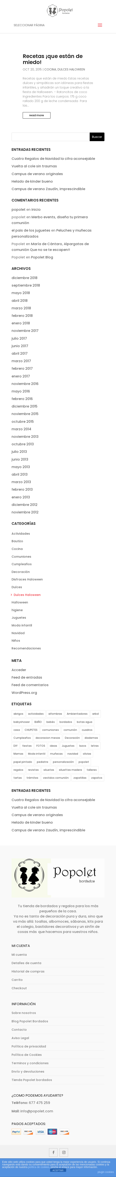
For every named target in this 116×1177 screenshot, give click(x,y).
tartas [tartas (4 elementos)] (17, 778)
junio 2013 (20, 459)
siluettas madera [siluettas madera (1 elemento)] (70, 770)
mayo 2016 (21, 391)
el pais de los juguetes (31, 230)
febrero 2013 (22, 489)
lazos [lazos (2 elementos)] (82, 746)
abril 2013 (20, 474)
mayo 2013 (21, 466)
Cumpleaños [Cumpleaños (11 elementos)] (22, 738)
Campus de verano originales (37, 173)
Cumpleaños (22, 564)
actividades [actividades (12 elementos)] (36, 714)
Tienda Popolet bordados (32, 1080)
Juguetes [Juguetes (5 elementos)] (68, 746)
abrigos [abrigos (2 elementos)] (18, 714)
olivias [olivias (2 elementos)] (87, 754)
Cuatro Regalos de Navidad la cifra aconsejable (53, 158)
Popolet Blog (42, 257)
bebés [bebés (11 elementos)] (50, 722)
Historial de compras (28, 971)
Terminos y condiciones (30, 1063)
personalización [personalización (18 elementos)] (63, 762)
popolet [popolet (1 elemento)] (84, 762)
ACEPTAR (57, 1170)
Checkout (19, 988)
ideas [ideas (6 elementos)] (53, 746)
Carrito (17, 980)
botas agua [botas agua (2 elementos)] (84, 722)
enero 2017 (21, 376)
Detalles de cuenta (26, 963)
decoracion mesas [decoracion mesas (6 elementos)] (48, 738)
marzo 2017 (21, 361)
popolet (18, 209)
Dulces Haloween (71, 69)
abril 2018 (20, 300)
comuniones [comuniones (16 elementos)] (50, 730)
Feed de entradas (27, 677)
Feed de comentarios (30, 684)
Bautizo (17, 541)
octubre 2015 (23, 421)
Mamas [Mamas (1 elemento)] (18, 754)
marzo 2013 (21, 481)
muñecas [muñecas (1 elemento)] (56, 754)
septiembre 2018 (26, 285)
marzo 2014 (21, 429)
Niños (16, 640)
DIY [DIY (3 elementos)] (15, 746)
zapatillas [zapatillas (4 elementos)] (79, 778)
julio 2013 (19, 451)
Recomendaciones (26, 648)
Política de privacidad (29, 1046)
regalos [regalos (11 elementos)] (18, 770)
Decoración (21, 572)
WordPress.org (24, 692)
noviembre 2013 (25, 436)
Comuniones (21, 556)
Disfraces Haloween (27, 579)
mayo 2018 (21, 292)
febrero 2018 (22, 315)
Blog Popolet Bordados (30, 1021)
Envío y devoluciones (28, 1071)
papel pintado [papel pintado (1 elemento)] (22, 762)
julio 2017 (19, 338)
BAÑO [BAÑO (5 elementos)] (38, 722)
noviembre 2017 (25, 330)
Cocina (50, 69)
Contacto (19, 1029)
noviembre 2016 (25, 383)
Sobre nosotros (24, 1013)
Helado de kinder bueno (32, 181)
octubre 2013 (23, 444)
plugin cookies (106, 1172)
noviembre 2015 (25, 413)
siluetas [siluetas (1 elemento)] (48, 770)
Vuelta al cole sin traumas (34, 166)
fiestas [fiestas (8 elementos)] (27, 746)
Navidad (18, 633)
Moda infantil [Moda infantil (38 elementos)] (36, 754)
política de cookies (38, 1167)
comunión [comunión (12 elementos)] (70, 730)
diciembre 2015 (24, 406)
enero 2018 (21, 323)
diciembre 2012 (24, 504)
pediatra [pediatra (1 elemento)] (42, 762)
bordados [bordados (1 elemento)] (65, 722)
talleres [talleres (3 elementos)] (92, 770)
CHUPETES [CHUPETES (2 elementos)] (31, 730)
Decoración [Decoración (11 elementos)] (72, 738)
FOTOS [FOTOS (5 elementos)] (40, 746)
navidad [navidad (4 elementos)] (72, 754)
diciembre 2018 (24, 277)
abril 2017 (20, 353)
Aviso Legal (20, 1038)
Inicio (36, 209)
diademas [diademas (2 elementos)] (91, 738)
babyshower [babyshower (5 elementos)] (21, 722)
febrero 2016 (22, 398)
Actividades (21, 533)
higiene (17, 610)
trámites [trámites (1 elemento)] (32, 778)
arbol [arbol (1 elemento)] (95, 714)
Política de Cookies (27, 1055)
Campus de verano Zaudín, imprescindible (48, 188)
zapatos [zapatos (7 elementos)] (96, 778)
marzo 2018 (21, 308)
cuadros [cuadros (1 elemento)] (87, 730)
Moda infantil (22, 625)
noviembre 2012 (25, 512)
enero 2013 (21, 497)
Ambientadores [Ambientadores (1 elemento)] (77, 714)
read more (36, 115)
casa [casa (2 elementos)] (16, 730)
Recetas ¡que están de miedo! (53, 59)
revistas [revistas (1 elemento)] (33, 770)
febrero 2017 (22, 368)
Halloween (20, 602)
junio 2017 (20, 345)
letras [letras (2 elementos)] (95, 746)
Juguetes (19, 617)
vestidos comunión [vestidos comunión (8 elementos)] (56, 778)
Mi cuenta (19, 955)
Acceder (19, 669)
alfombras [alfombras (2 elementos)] (55, 714)
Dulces (17, 587)
